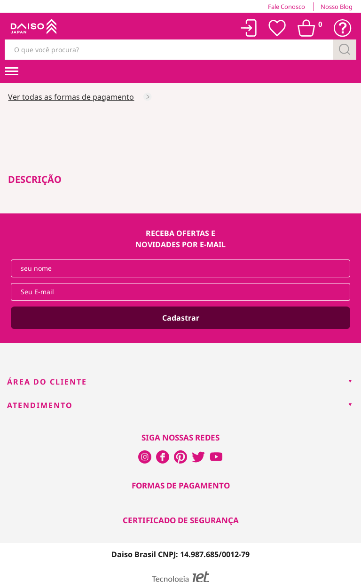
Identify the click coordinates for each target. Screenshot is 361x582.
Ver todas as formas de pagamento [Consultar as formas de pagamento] (71, 97)
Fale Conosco (286, 6)
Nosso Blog (337, 6)
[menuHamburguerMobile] (12, 71)
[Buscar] (344, 49)
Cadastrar (180, 318)
